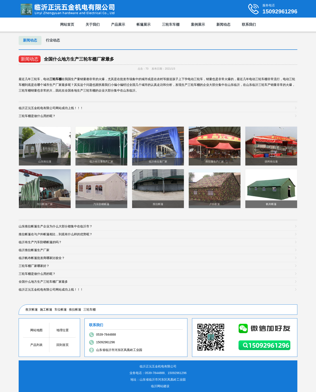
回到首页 (62, 345)
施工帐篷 (46, 309)
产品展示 (118, 24)
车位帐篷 (60, 309)
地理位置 (62, 330)
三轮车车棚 (171, 24)
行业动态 (53, 40)
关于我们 (93, 24)
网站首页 (67, 24)
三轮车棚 (89, 309)
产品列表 (36, 345)
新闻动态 (223, 24)
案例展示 (198, 24)
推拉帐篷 (75, 309)
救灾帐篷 (31, 309)
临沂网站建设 (160, 386)
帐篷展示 (143, 24)
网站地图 (36, 330)
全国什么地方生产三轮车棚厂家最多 (79, 59)
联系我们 (249, 24)
